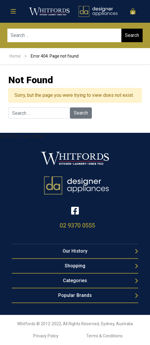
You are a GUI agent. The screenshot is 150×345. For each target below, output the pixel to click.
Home (15, 56)
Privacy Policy (45, 335)
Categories (75, 280)
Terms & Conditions (104, 335)
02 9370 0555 (77, 225)
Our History (75, 251)
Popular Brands (75, 295)
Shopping (75, 266)
